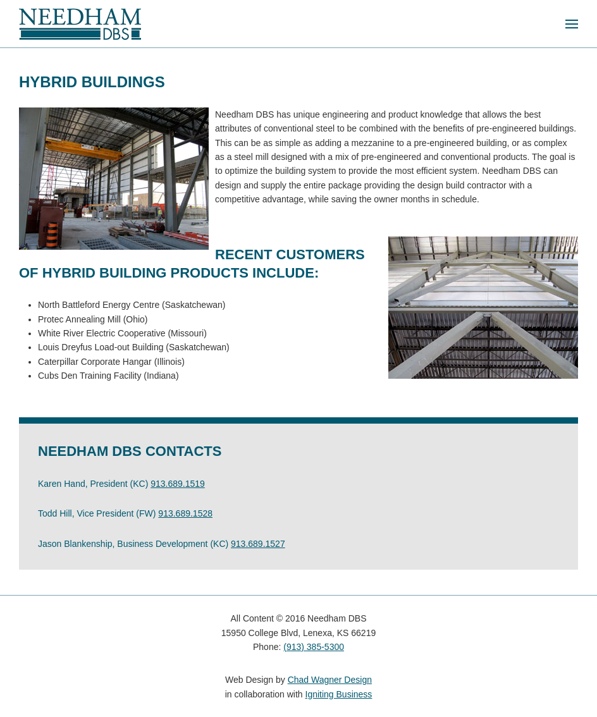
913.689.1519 (178, 484)
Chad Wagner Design (330, 680)
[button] (571, 23)
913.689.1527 (258, 544)
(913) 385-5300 (313, 647)
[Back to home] (80, 23)
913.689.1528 (185, 513)
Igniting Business (338, 694)
